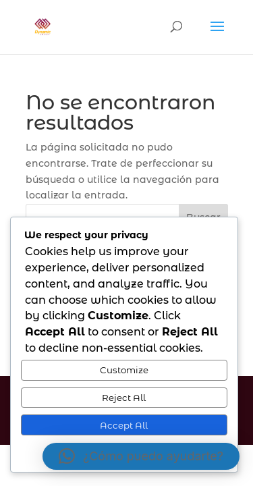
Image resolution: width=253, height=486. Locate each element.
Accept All (124, 425)
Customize (124, 369)
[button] (141, 456)
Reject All (124, 397)
